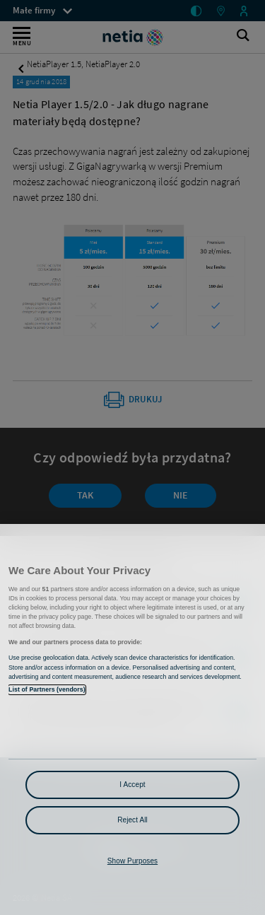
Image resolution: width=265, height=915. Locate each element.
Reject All (132, 820)
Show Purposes (132, 861)
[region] (132, 719)
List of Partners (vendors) (47, 689)
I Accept (132, 784)
